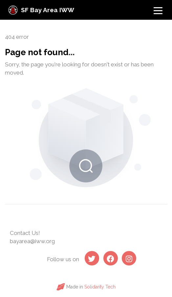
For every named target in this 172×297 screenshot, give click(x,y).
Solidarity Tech (100, 286)
